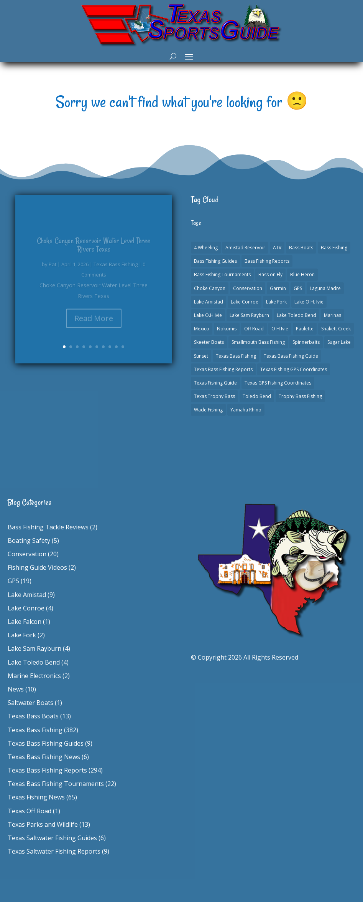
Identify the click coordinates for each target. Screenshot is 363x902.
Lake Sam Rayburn (34, 648)
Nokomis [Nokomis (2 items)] (227, 328)
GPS (13, 581)
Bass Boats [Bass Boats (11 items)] (301, 247)
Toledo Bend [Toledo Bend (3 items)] (257, 396)
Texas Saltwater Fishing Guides (52, 838)
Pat (52, 268)
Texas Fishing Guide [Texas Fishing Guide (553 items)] (215, 383)
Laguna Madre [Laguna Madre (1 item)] (325, 288)
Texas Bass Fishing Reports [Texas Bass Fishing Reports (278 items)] (223, 369)
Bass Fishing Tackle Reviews (48, 527)
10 (123, 346)
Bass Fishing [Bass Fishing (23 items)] (334, 247)
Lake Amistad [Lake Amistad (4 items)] (208, 301)
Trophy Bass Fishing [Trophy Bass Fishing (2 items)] (300, 396)
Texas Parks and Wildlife (43, 824)
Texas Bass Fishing (116, 268)
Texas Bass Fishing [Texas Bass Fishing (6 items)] (236, 356)
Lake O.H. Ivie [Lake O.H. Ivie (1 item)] (309, 301)
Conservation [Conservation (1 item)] (247, 288)
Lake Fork (22, 635)
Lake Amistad (27, 594)
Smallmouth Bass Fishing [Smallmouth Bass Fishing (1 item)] (258, 342)
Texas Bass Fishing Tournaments (56, 783)
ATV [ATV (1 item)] (277, 247)
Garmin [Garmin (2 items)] (278, 288)
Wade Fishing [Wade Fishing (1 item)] (208, 409)
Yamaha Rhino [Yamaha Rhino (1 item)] (245, 409)
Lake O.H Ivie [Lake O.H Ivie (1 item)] (208, 315)
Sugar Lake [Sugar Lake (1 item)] (339, 342)
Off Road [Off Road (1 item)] (254, 328)
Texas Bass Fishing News (44, 757)
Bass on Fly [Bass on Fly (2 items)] (270, 274)
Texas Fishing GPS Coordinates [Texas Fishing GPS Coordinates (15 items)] (293, 369)
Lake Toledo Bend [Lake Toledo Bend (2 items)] (296, 315)
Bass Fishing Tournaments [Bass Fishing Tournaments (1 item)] (222, 274)
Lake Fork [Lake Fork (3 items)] (276, 301)
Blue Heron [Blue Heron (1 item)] (302, 274)
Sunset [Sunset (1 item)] (201, 356)
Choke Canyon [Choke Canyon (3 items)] (209, 288)
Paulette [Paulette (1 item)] (305, 328)
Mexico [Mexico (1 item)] (201, 328)
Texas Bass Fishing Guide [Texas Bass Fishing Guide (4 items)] (291, 356)
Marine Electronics (34, 676)
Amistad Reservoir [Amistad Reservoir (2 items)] (245, 247)
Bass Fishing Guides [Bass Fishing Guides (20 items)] (215, 261)
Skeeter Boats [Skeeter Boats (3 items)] (209, 342)
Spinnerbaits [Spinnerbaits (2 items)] (306, 342)
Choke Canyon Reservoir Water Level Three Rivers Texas (93, 249)
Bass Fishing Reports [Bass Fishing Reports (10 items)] (267, 261)
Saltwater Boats (30, 702)
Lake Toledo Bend (34, 662)
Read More (93, 323)
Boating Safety (29, 540)
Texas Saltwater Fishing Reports (54, 851)
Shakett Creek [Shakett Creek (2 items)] (336, 328)
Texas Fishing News (36, 797)
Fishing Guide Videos (37, 567)
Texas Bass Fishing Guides (46, 743)
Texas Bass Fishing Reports (47, 770)
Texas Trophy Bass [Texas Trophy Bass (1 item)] (214, 396)
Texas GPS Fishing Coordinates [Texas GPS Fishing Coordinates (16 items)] (278, 383)
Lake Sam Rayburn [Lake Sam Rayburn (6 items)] (249, 315)
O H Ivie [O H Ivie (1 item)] (279, 328)
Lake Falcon (24, 621)
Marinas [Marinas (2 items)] (332, 315)
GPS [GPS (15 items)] (298, 288)
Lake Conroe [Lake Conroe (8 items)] (244, 301)
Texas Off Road (29, 811)
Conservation (27, 554)
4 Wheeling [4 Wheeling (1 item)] (206, 247)
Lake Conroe (26, 608)
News (16, 689)
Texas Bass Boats (33, 716)
